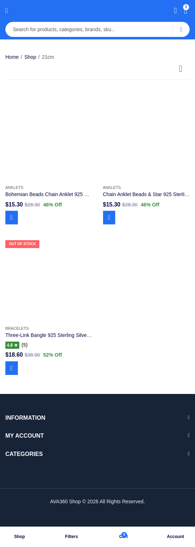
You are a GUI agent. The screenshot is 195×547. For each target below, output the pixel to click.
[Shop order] (184, 69)
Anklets (14, 187)
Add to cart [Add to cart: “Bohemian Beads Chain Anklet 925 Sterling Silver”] (11, 217)
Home (12, 57)
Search (181, 29)
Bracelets (17, 328)
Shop (30, 57)
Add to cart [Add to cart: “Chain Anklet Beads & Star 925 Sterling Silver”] (109, 217)
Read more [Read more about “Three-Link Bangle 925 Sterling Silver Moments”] (11, 368)
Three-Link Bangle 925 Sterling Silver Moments (57, 335)
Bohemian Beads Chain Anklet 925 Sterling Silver (60, 194)
